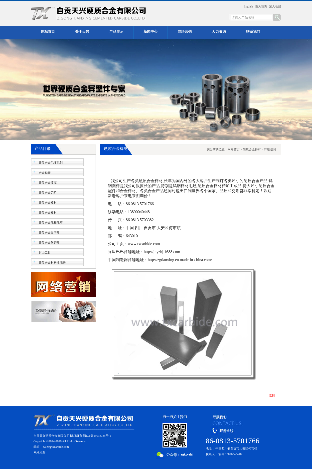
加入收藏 (275, 6)
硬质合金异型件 (49, 232)
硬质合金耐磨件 (49, 242)
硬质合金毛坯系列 (51, 162)
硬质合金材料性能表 (52, 262)
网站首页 (234, 149)
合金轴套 (45, 172)
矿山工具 (45, 252)
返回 (272, 395)
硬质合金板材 (48, 212)
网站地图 (39, 452)
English (248, 6)
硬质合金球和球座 (51, 222)
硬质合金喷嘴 (48, 182)
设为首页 (261, 6)
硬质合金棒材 (48, 202)
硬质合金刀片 (48, 192)
